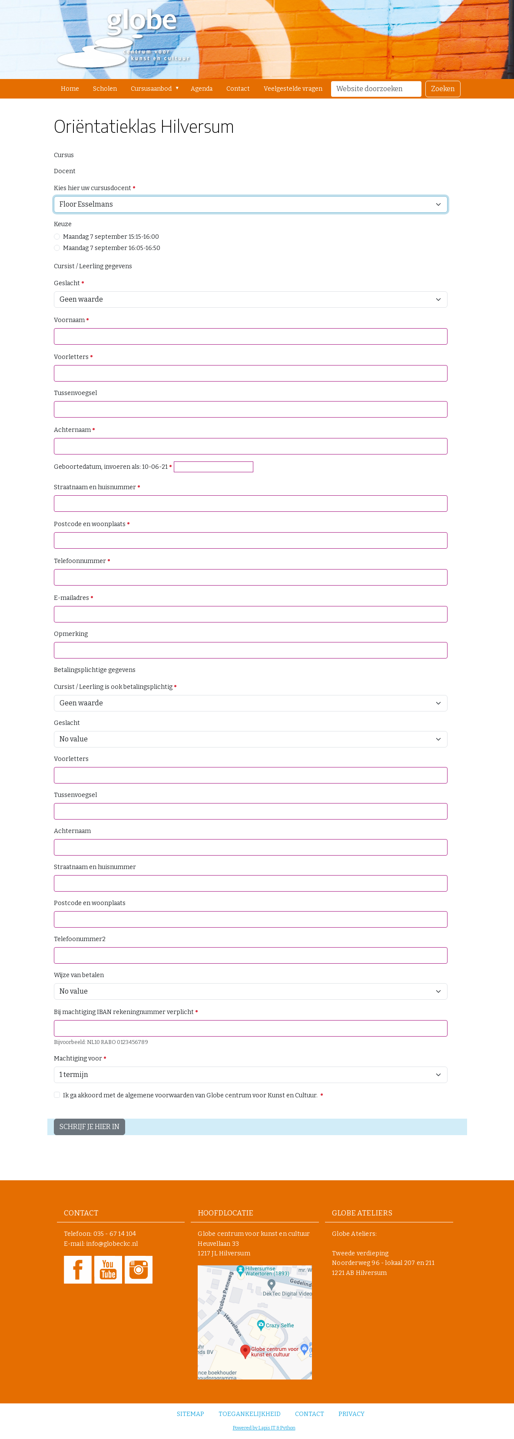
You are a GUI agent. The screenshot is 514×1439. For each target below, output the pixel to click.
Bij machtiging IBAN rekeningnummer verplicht (126, 1012)
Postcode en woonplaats (92, 524)
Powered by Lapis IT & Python (264, 1428)
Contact (238, 88)
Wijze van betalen (79, 975)
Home (70, 88)
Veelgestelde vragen (293, 88)
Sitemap (190, 1414)
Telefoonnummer (82, 561)
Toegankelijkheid (250, 1414)
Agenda (201, 88)
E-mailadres (74, 598)
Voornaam (72, 320)
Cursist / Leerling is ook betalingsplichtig (115, 687)
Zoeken (443, 89)
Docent (65, 171)
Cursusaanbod (151, 88)
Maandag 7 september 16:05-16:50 (111, 248)
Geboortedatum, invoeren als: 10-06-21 (113, 467)
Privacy (351, 1414)
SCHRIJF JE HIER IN (89, 1127)
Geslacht (69, 283)
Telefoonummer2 (80, 939)
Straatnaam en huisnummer (97, 487)
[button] (179, 88)
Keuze (63, 224)
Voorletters (73, 357)
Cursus (64, 155)
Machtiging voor (80, 1058)
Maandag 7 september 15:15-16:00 (111, 236)
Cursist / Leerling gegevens (93, 266)
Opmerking (71, 634)
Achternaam (75, 430)
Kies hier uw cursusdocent (95, 188)
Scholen (105, 88)
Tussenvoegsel (75, 393)
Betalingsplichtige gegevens (95, 670)
